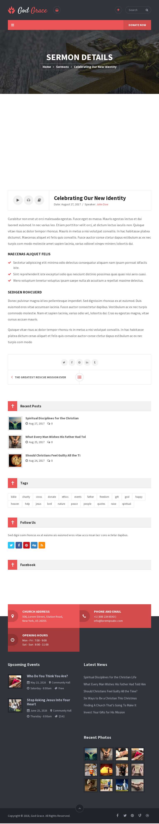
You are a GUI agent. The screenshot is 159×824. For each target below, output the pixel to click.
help (27, 504)
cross (39, 497)
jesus (38, 504)
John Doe (104, 204)
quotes (101, 504)
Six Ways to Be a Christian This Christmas (110, 699)
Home (47, 67)
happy (138, 497)
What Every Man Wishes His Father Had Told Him (115, 685)
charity (26, 497)
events (77, 497)
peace (74, 504)
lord (49, 504)
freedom (104, 497)
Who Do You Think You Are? (47, 677)
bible (13, 497)
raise (113, 504)
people (87, 504)
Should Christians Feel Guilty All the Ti (52, 456)
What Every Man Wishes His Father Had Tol (55, 437)
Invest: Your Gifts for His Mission (104, 713)
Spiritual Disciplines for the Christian (52, 419)
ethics (65, 497)
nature (61, 504)
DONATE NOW (137, 25)
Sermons (62, 67)
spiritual (126, 504)
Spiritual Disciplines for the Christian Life (110, 678)
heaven (15, 504)
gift (117, 497)
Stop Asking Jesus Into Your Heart (48, 703)
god (127, 497)
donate (52, 497)
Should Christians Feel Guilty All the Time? (110, 692)
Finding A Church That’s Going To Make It (110, 706)
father (90, 497)
